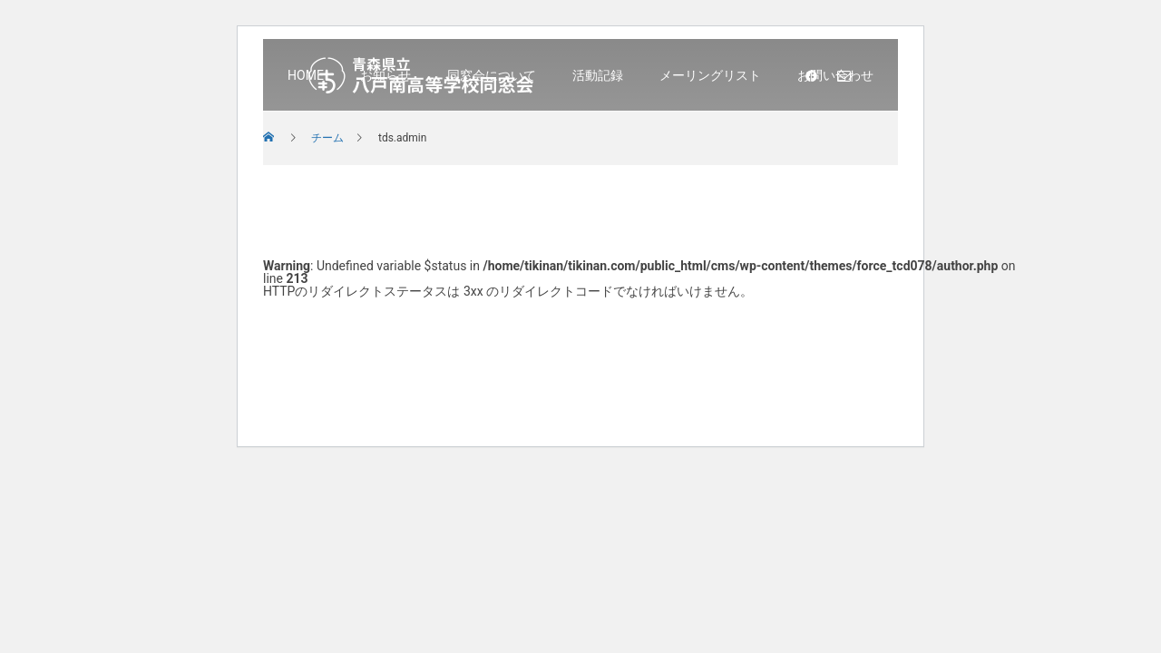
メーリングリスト (710, 75)
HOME (306, 75)
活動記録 (597, 75)
